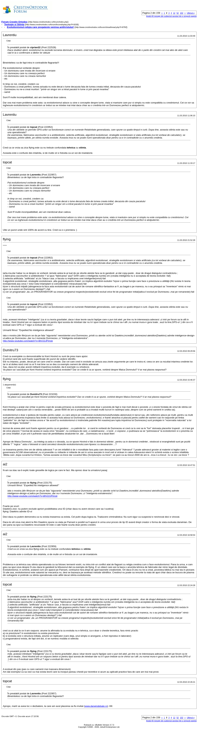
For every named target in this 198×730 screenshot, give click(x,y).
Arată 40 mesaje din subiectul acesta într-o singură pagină (171, 16)
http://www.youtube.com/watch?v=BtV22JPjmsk (28, 340)
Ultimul (190, 13)
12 (174, 13)
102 (181, 13)
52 (177, 13)
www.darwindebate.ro (96, 706)
